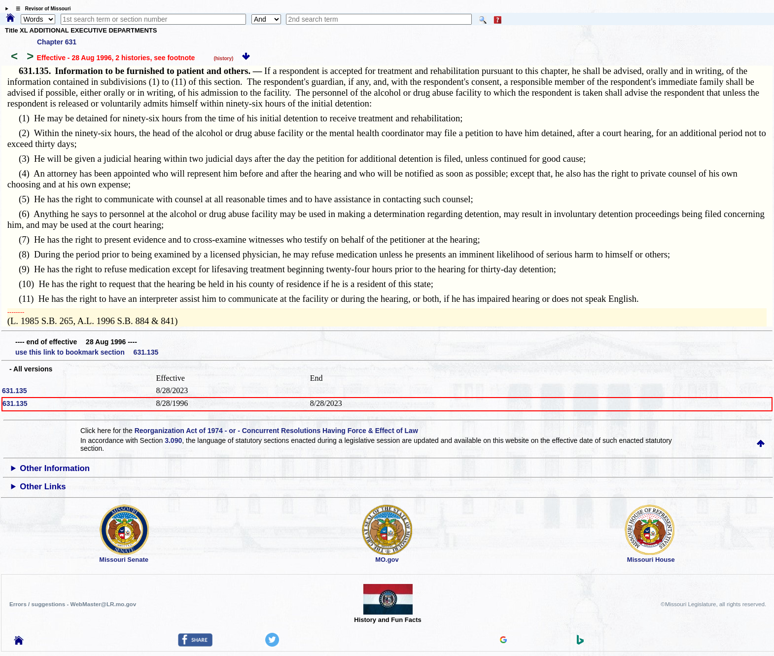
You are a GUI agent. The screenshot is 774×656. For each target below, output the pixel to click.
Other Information (55, 468)
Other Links (43, 486)
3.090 (173, 440)
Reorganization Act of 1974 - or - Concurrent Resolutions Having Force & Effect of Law (276, 431)
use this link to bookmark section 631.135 (86, 352)
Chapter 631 (56, 42)
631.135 (14, 391)
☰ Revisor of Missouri (41, 8)
